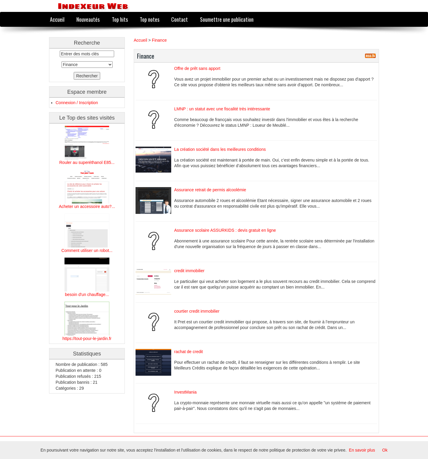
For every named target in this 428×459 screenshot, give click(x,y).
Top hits (120, 19)
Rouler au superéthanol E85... (86, 162)
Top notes (149, 19)
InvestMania (185, 392)
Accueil (57, 19)
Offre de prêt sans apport (197, 68)
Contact (179, 19)
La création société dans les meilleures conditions (220, 149)
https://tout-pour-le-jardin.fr (86, 338)
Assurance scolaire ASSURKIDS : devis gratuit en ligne (225, 230)
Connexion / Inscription (77, 102)
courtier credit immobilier (196, 311)
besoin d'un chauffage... (87, 294)
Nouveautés (88, 19)
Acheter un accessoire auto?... (87, 206)
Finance (159, 40)
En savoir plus (362, 450)
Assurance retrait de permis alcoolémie (210, 189)
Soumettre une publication (227, 19)
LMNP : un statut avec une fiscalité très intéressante (222, 108)
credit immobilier (189, 270)
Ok (385, 450)
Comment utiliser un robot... (87, 250)
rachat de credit (188, 351)
